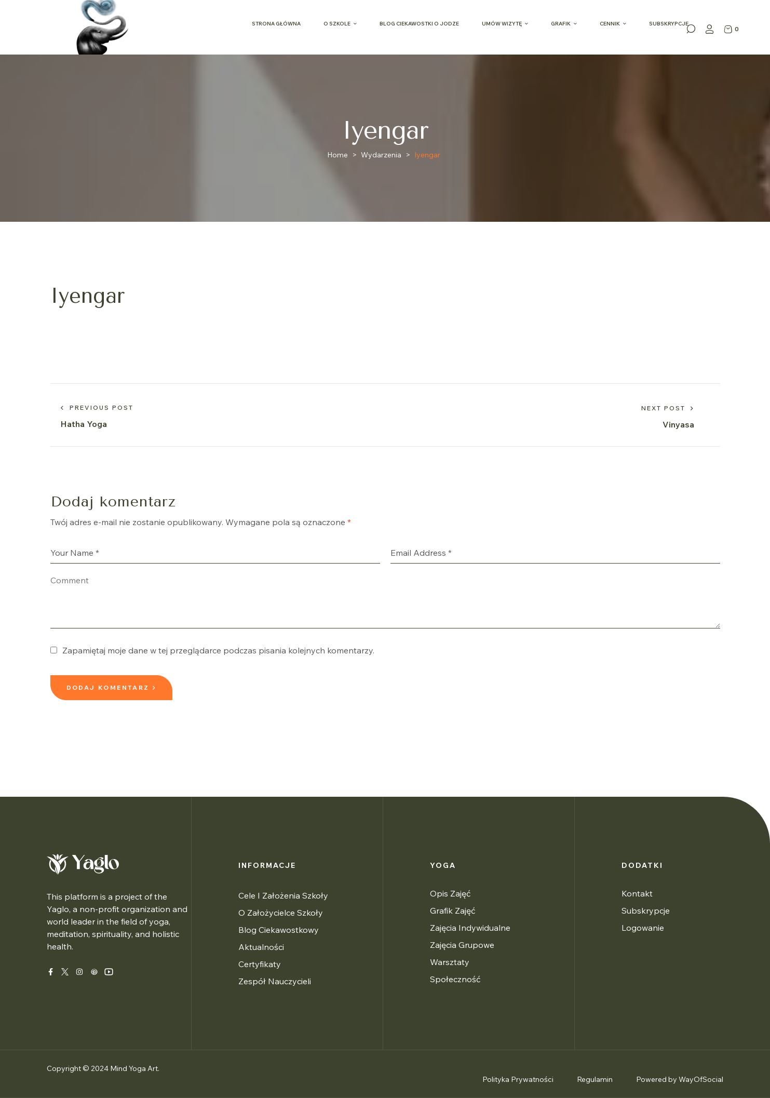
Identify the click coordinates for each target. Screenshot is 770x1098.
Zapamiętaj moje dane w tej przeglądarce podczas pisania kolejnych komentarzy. (218, 650)
